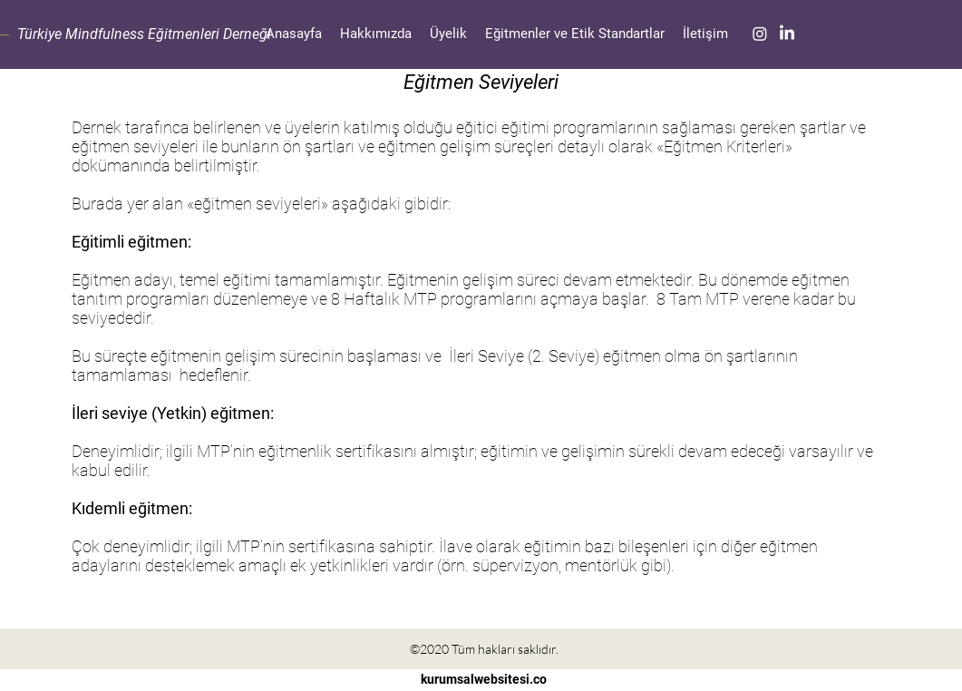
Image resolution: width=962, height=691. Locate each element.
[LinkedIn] (787, 33)
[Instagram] (760, 33)
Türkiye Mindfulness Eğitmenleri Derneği (144, 34)
